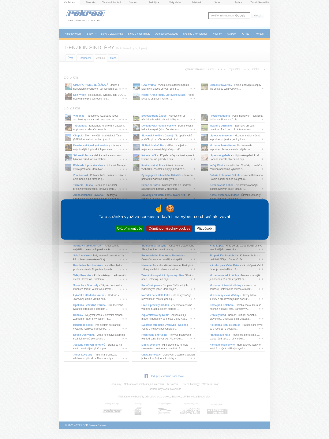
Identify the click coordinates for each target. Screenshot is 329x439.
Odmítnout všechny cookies (169, 228)
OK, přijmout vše (129, 228)
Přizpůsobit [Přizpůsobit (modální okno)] (205, 228)
